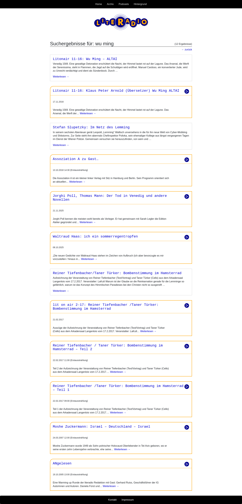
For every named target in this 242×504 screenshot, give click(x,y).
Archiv (110, 4)
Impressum (128, 499)
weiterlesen (59, 76)
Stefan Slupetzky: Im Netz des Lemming (91, 127)
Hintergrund (140, 4)
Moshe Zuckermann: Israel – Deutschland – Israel (101, 427)
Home (98, 4)
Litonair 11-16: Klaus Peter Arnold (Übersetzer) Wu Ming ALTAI (116, 91)
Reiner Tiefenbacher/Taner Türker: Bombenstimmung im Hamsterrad (117, 273)
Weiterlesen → (87, 113)
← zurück (187, 49)
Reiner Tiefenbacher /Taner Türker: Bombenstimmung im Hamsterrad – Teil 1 (118, 388)
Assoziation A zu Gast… (75, 159)
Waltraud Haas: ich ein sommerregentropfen (95, 237)
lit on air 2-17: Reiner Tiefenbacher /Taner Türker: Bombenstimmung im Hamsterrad (106, 307)
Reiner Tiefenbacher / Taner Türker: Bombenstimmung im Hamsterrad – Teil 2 (108, 347)
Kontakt (112, 499)
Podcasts (124, 4)
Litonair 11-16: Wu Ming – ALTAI (85, 59)
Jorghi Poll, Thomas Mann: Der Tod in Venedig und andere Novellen (110, 198)
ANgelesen (62, 463)
